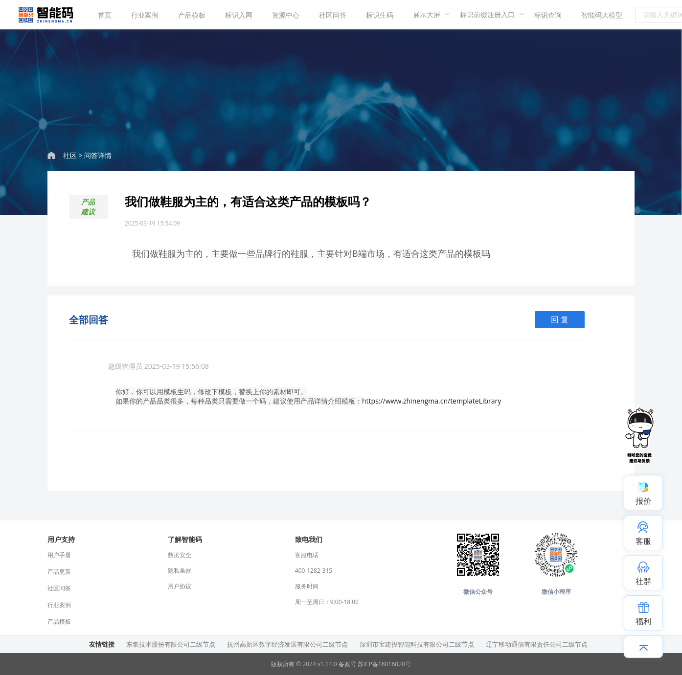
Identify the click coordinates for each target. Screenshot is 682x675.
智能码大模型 (601, 15)
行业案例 (145, 15)
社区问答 (332, 15)
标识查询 (548, 15)
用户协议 (179, 586)
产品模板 (191, 15)
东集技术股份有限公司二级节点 (170, 644)
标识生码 (379, 15)
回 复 (559, 319)
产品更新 (59, 571)
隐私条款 (179, 570)
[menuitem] (104, 14)
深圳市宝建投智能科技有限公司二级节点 (417, 644)
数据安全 (179, 555)
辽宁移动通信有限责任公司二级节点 (537, 644)
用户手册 (59, 555)
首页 (105, 15)
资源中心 (285, 15)
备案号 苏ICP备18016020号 (375, 664)
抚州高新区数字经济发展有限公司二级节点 (287, 644)
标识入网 (238, 15)
